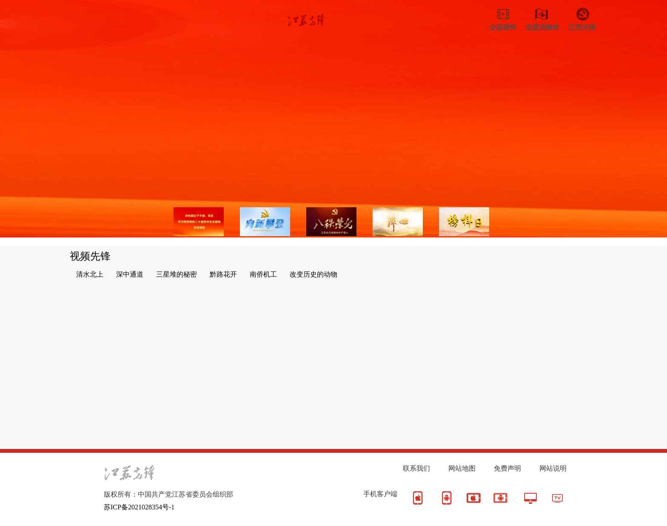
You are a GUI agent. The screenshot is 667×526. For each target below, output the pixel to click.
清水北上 (89, 274)
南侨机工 (263, 274)
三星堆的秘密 (176, 274)
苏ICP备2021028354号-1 (139, 507)
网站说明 (553, 468)
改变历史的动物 (313, 274)
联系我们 (416, 468)
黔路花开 (223, 274)
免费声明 (507, 468)
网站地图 (462, 468)
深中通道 (129, 274)
